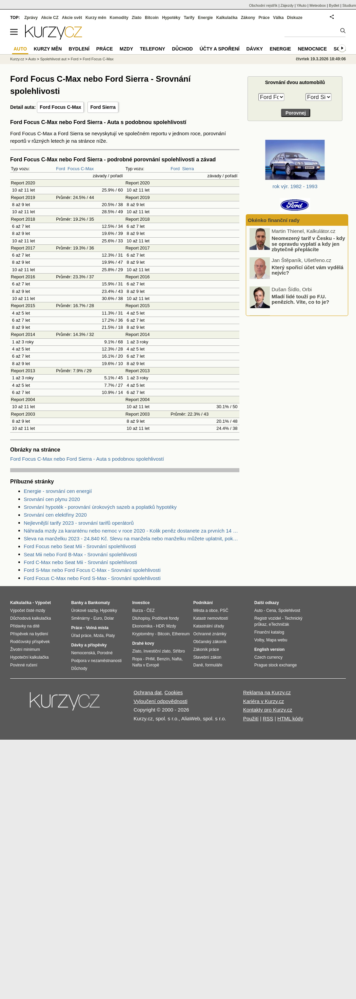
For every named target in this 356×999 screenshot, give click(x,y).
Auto (32, 59)
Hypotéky (171, 17)
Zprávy (31, 17)
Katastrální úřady (208, 626)
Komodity (119, 17)
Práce (264, 17)
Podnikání (203, 602)
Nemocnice (312, 49)
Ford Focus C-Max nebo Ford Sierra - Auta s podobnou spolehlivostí (87, 459)
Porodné (105, 653)
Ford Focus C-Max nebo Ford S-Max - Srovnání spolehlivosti (92, 578)
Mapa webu (276, 640)
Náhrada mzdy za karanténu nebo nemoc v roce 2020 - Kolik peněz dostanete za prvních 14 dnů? (131, 531)
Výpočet (43, 602)
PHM (150, 659)
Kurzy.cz (17, 59)
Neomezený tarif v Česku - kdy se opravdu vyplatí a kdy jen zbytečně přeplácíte (308, 244)
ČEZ (150, 610)
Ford (60, 168)
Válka (278, 17)
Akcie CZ (49, 17)
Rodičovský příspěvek (30, 641)
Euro (97, 618)
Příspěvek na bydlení (29, 634)
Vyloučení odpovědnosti (160, 701)
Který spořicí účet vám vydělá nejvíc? (307, 270)
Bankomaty (99, 602)
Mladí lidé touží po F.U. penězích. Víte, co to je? (300, 299)
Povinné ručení (23, 665)
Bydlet (334, 5)
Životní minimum (25, 649)
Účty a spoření (220, 49)
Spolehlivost (289, 610)
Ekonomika (142, 626)
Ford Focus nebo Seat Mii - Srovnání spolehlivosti (80, 546)
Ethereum (181, 634)
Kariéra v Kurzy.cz (263, 701)
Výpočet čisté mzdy (27, 610)
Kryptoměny (143, 634)
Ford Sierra (103, 107)
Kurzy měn (95, 17)
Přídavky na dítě (25, 626)
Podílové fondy (165, 618)
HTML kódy (290, 718)
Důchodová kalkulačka (30, 618)
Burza (137, 610)
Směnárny (80, 618)
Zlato (137, 17)
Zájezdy (287, 5)
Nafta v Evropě (145, 665)
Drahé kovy (143, 643)
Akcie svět (72, 17)
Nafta (177, 659)
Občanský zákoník (209, 641)
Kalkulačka (227, 17)
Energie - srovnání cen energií (58, 491)
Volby (259, 640)
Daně (198, 665)
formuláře (213, 665)
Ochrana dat (148, 692)
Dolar (109, 618)
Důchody (79, 668)
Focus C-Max (80, 168)
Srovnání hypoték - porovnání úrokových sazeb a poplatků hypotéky (100, 507)
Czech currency (268, 657)
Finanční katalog (269, 632)
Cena (271, 610)
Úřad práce (81, 635)
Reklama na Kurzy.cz (267, 692)
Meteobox (318, 5)
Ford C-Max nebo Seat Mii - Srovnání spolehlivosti (80, 562)
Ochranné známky (209, 634)
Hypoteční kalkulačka (29, 657)
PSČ (224, 610)
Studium (349, 5)
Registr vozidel (267, 618)
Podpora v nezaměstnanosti (96, 660)
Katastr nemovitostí (210, 618)
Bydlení (78, 49)
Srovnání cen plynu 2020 (52, 499)
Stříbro (179, 651)
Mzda (98, 635)
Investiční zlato (156, 651)
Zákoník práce (206, 649)
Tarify (189, 17)
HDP (160, 626)
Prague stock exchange (275, 665)
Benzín (163, 659)
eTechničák (279, 624)
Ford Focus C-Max (60, 107)
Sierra (188, 168)
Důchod (182, 49)
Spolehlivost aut (53, 59)
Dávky (254, 49)
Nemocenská (83, 653)
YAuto (301, 5)
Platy (110, 635)
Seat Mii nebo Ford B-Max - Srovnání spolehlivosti (80, 554)
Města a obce (205, 610)
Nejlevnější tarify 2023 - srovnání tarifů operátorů (79, 523)
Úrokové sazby (84, 610)
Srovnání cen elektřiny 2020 (55, 515)
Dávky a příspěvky (89, 645)
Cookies (173, 692)
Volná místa (97, 627)
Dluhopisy (141, 618)
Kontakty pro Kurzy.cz (267, 710)
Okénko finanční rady (274, 220)
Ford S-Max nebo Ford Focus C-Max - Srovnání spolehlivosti (92, 570)
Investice (141, 602)
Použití (251, 718)
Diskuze (294, 17)
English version (269, 649)
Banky (77, 602)
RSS (268, 718)
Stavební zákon (207, 657)
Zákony (248, 17)
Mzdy (126, 49)
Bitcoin (152, 17)
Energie (205, 17)
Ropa (137, 659)
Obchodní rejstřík (263, 5)
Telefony (152, 49)
